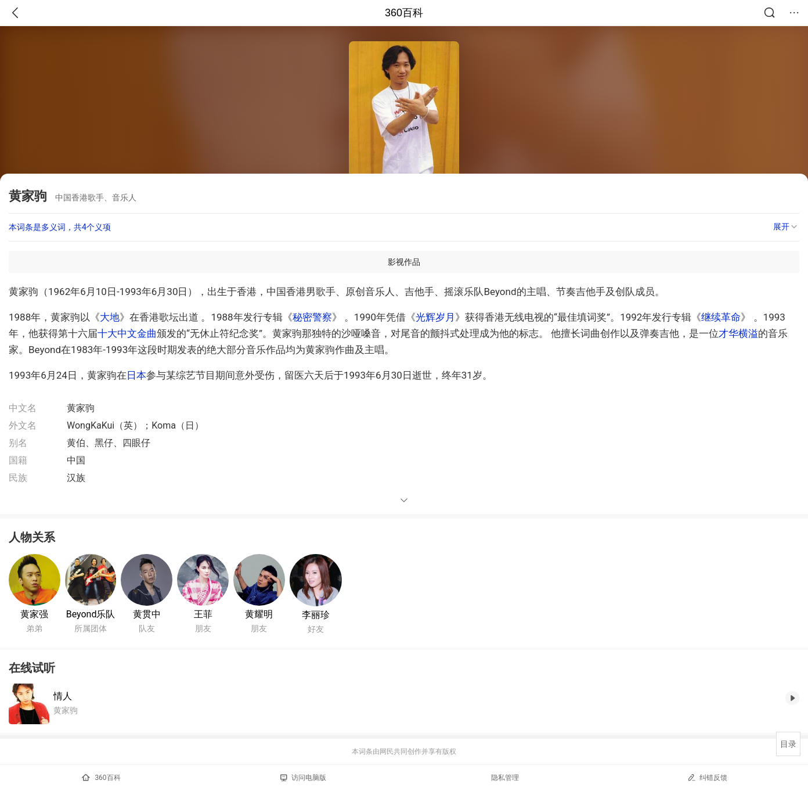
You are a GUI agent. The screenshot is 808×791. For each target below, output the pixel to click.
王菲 (203, 614)
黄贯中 (147, 614)
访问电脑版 (303, 778)
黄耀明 (259, 614)
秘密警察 (312, 317)
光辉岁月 (435, 317)
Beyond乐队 (91, 614)
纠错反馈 (707, 777)
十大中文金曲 (127, 333)
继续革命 (721, 317)
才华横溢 (738, 333)
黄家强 (34, 614)
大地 (110, 317)
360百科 (404, 13)
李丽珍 (316, 614)
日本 (136, 375)
